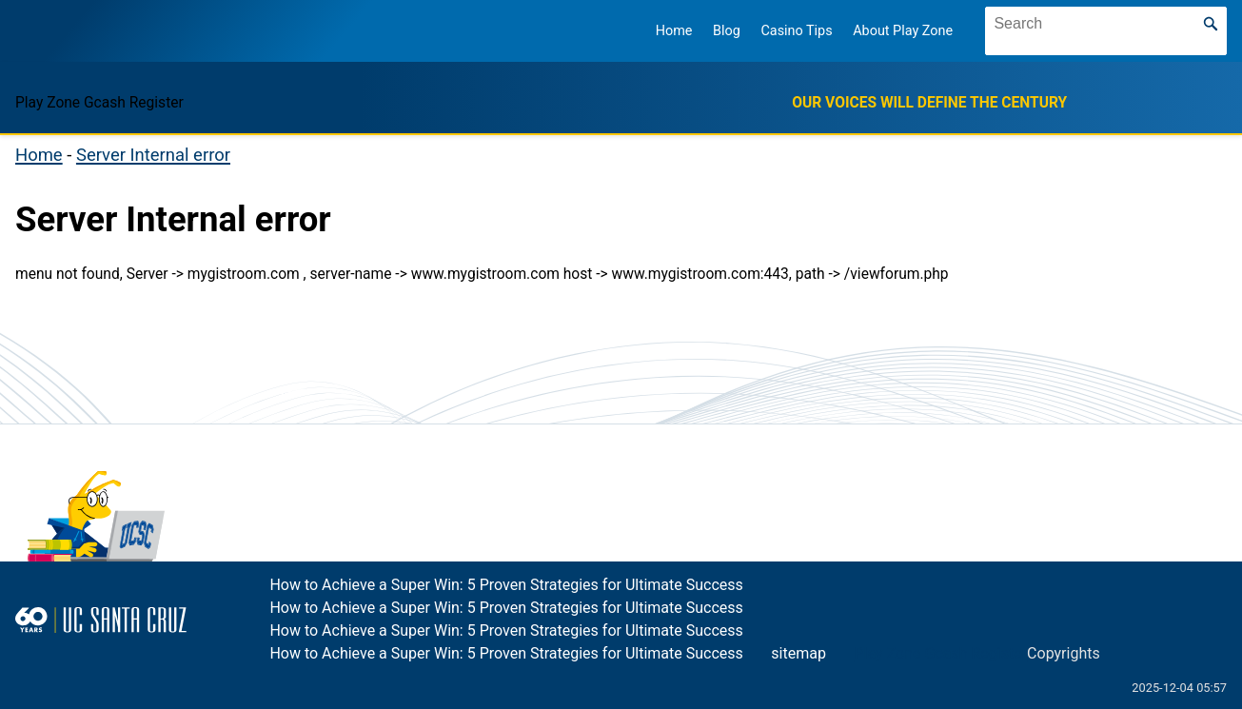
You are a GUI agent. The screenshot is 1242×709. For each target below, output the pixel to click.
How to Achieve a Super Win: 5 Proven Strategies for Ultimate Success (505, 585)
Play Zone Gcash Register (941, 653)
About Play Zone (903, 31)
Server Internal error (153, 155)
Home (674, 31)
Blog (726, 31)
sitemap (798, 653)
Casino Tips (796, 31)
